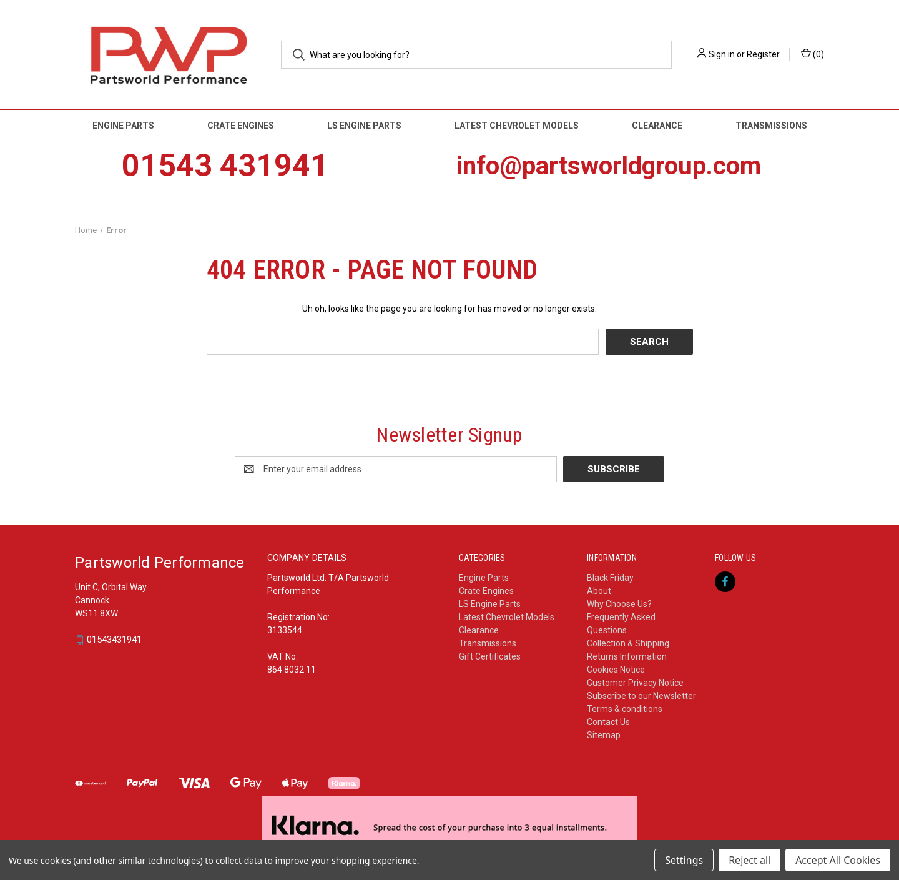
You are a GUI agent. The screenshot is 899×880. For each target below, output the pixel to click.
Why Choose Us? (619, 604)
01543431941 (114, 640)
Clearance (657, 126)
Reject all (749, 860)
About (599, 591)
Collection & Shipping (628, 643)
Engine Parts (123, 126)
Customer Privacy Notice (635, 683)
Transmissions (771, 126)
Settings (684, 860)
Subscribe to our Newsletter (641, 696)
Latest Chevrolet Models (516, 126)
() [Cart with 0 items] (812, 53)
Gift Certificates (490, 656)
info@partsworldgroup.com (608, 165)
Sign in (722, 54)
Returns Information (627, 656)
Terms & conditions (624, 709)
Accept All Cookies (837, 860)
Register (763, 54)
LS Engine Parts (364, 126)
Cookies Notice (616, 670)
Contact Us (608, 722)
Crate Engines (240, 126)
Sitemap (604, 735)
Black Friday (610, 578)
